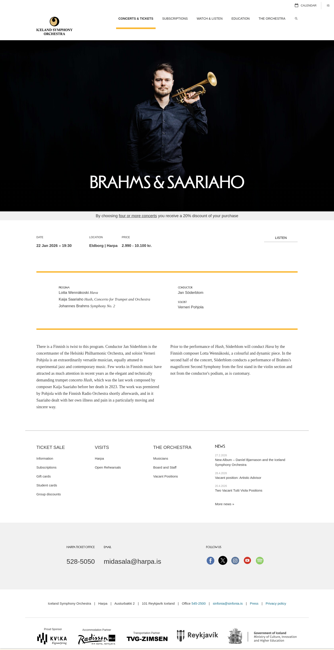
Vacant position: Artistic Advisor (238, 466)
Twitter (222, 549)
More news (223, 493)
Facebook (210, 549)
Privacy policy (276, 592)
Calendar (309, 5)
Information (44, 447)
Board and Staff (164, 456)
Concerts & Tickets (135, 18)
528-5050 (81, 550)
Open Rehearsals (108, 456)
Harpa (99, 447)
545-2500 (199, 592)
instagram (235, 549)
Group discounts (48, 483)
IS (328, 5)
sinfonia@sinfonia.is (228, 592)
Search (296, 18)
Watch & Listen (210, 18)
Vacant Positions (165, 465)
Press (254, 592)
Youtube (247, 549)
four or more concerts (138, 204)
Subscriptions (46, 456)
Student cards (46, 474)
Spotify (259, 549)
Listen (281, 226)
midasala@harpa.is (132, 550)
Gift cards (43, 465)
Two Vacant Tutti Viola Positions (238, 479)
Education (241, 18)
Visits (102, 436)
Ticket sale (50, 436)
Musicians (160, 447)
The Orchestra (172, 436)
